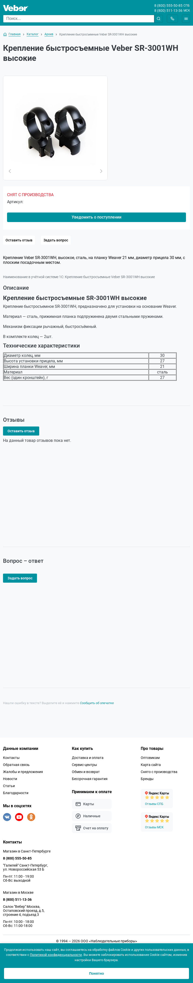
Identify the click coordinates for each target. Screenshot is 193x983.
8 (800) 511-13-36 (168, 11)
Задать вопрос (55, 240)
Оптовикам (150, 758)
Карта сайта (151, 765)
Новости (10, 779)
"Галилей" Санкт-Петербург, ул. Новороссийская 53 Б (25, 867)
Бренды (147, 779)
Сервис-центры (84, 765)
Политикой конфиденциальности (56, 955)
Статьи (9, 786)
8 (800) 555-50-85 (168, 6)
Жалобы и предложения (23, 772)
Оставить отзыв (19, 240)
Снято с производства (159, 772)
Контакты (11, 758)
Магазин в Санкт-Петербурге (27, 851)
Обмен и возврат (86, 772)
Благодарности (15, 793)
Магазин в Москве (18, 892)
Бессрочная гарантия (90, 779)
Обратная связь (16, 765)
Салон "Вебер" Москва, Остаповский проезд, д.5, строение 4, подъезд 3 (23, 911)
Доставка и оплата (88, 758)
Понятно (96, 973)
